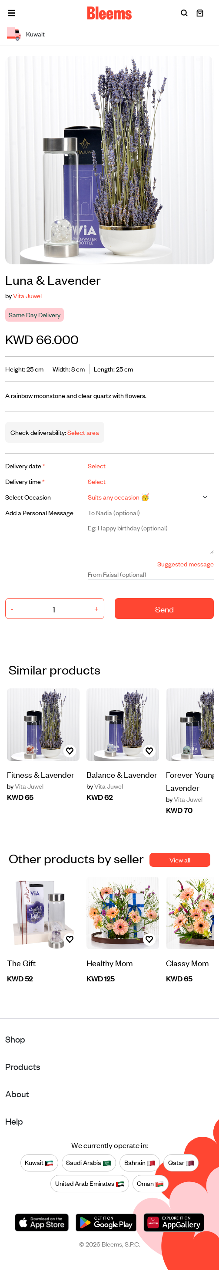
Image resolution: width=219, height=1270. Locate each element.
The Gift (21, 962)
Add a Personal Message (39, 512)
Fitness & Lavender (40, 774)
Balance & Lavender (121, 774)
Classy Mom (187, 962)
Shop (15, 1039)
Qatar (181, 1163)
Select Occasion (28, 496)
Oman (150, 1183)
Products (22, 1066)
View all (179, 859)
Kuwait (39, 1163)
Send (164, 608)
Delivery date (25, 465)
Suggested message (185, 563)
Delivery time (25, 481)
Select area (82, 432)
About (17, 1093)
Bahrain (140, 1163)
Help (14, 1121)
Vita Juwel (27, 295)
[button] (11, 13)
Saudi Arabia (88, 1163)
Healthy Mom (109, 962)
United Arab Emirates (89, 1183)
